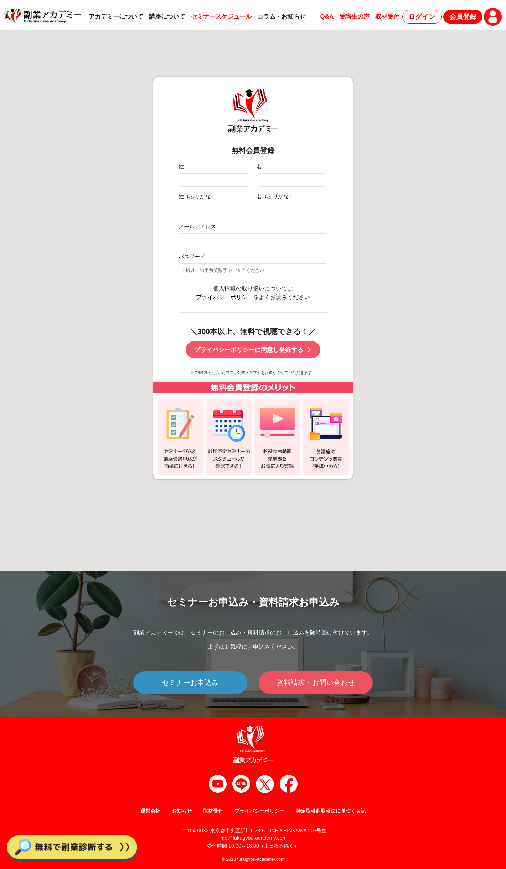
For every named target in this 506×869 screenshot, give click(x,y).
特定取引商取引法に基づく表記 (331, 811)
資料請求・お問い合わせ (316, 683)
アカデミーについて (116, 16)
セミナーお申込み (190, 683)
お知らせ (182, 811)
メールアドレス (197, 227)
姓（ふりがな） (197, 196)
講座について (167, 16)
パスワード (192, 256)
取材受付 (387, 16)
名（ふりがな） (275, 196)
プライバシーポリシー (224, 297)
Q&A (327, 16)
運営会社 (150, 811)
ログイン (421, 16)
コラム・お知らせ (281, 16)
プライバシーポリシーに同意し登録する (253, 349)
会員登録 (462, 16)
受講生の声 (354, 16)
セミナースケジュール (221, 16)
